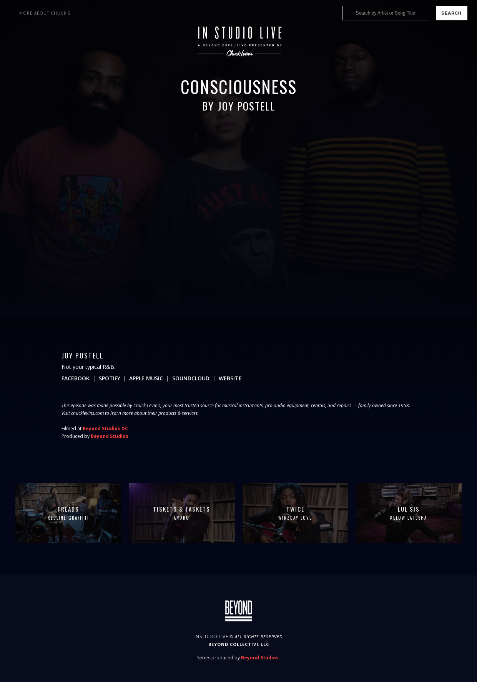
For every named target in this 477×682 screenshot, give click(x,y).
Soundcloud (190, 378)
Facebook (75, 378)
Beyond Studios (109, 436)
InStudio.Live (211, 636)
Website (230, 378)
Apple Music (146, 378)
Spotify (109, 378)
